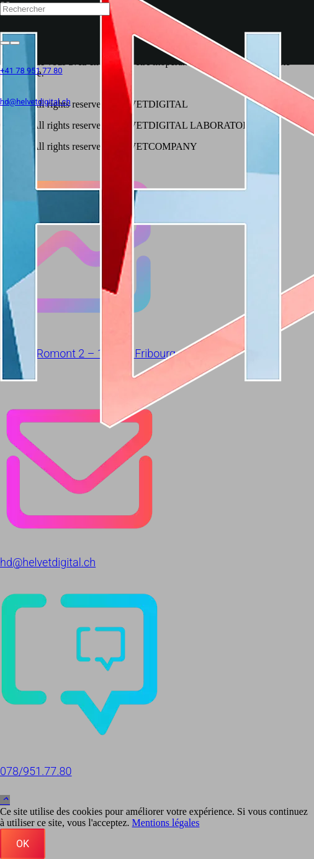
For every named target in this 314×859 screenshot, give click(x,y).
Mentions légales (166, 822)
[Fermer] (15, 43)
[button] (5, 800)
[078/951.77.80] (157, 666)
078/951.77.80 (36, 771)
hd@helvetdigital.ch (48, 562)
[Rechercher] (55, 9)
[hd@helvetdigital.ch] (157, 458)
